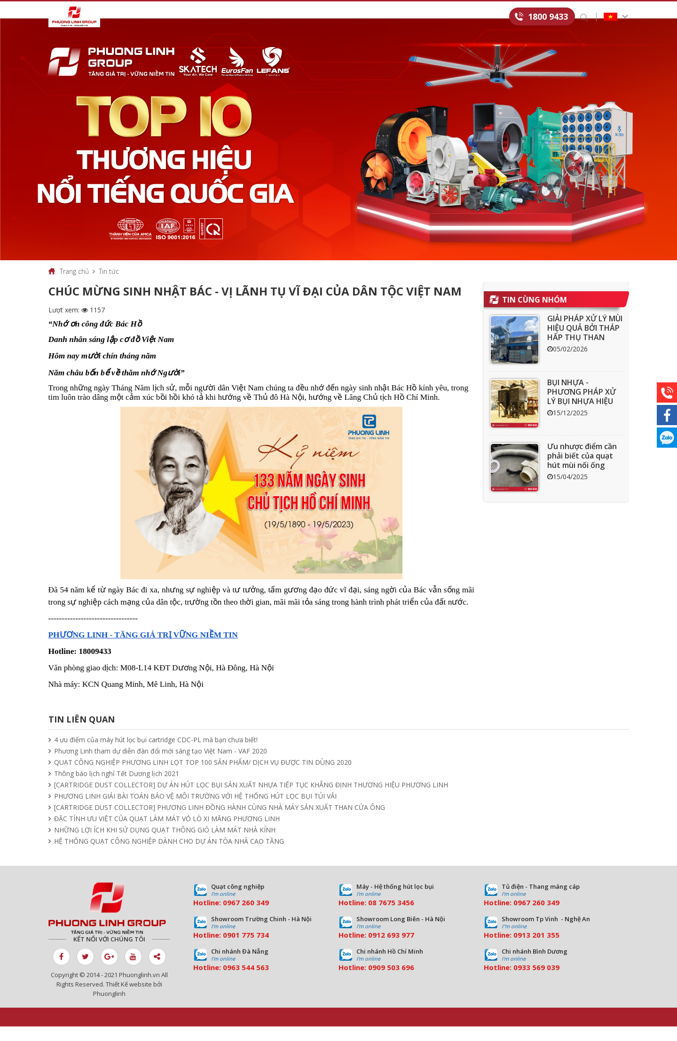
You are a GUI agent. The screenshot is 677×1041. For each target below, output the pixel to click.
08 (372, 917)
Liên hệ (490, 17)
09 (227, 949)
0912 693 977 (391, 949)
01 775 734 (250, 949)
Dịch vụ (239, 17)
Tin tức (325, 17)
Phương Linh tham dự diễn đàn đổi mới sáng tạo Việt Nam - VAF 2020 (160, 765)
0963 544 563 (246, 982)
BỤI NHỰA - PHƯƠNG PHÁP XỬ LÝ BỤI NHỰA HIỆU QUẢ (581, 411)
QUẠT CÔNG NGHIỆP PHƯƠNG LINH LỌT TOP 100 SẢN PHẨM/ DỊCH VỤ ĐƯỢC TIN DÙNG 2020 (203, 776)
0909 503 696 (391, 982)
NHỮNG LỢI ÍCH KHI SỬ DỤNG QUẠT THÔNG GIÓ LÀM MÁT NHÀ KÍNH (165, 844)
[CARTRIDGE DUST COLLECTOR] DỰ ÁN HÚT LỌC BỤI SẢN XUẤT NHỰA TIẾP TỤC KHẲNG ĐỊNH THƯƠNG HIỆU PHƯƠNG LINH (251, 799)
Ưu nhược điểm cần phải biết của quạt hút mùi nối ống (582, 470)
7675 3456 (396, 917)
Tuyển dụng (437, 17)
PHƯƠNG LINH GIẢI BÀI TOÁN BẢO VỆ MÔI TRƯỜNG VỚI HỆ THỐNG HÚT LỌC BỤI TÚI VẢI (195, 810)
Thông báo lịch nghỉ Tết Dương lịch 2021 (116, 788)
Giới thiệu (136, 17)
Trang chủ (74, 285)
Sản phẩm (190, 17)
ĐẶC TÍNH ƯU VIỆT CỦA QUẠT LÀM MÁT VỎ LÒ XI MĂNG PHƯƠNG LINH (167, 833)
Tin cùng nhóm (534, 314)
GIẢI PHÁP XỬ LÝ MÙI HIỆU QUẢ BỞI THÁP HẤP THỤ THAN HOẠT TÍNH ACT (584, 347)
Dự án (281, 17)
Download (377, 17)
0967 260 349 (246, 917)
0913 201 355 (536, 949)
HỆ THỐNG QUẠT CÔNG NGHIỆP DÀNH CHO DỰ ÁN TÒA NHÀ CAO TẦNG (169, 855)
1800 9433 (548, 16)
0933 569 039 (536, 982)
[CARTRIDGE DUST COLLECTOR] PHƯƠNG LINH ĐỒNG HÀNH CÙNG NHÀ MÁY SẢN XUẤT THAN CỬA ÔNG (219, 821)
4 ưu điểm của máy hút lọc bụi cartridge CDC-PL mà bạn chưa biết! (156, 754)
